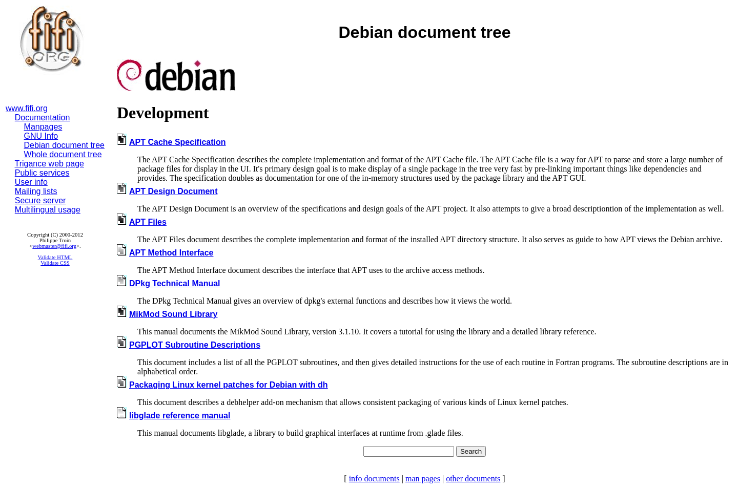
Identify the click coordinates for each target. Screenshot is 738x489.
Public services (42, 172)
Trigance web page (50, 163)
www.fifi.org (27, 108)
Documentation (42, 117)
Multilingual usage (47, 209)
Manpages (43, 126)
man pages (422, 478)
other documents (473, 478)
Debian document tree (64, 145)
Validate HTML (55, 257)
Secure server (40, 200)
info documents (374, 478)
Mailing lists (36, 191)
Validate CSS (55, 263)
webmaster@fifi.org (54, 246)
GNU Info (41, 136)
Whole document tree (63, 154)
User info (31, 182)
